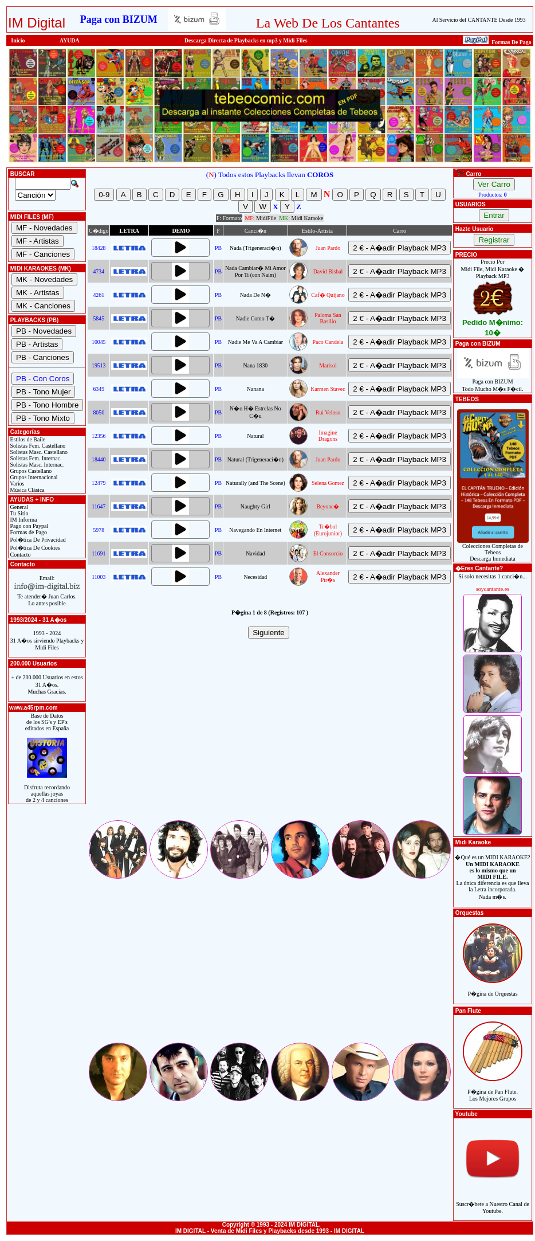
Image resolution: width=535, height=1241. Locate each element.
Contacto (20, 554)
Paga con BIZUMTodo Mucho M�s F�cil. (493, 382)
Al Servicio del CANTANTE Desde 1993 (479, 20)
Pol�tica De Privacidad (37, 540)
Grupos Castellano (30, 471)
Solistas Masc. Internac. (36, 464)
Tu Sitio (18, 513)
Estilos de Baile (27, 439)
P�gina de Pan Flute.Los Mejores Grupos (492, 1089)
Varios (16, 483)
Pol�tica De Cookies (34, 548)
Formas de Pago (28, 532)
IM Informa (23, 519)
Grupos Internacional (33, 477)
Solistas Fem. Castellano (37, 446)
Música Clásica (27, 490)
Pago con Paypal (28, 526)
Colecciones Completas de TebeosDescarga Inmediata (493, 550)
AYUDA (70, 40)
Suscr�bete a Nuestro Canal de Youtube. (492, 1201)
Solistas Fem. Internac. (35, 458)
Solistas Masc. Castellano (38, 452)
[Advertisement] (270, 738)
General (18, 507)
